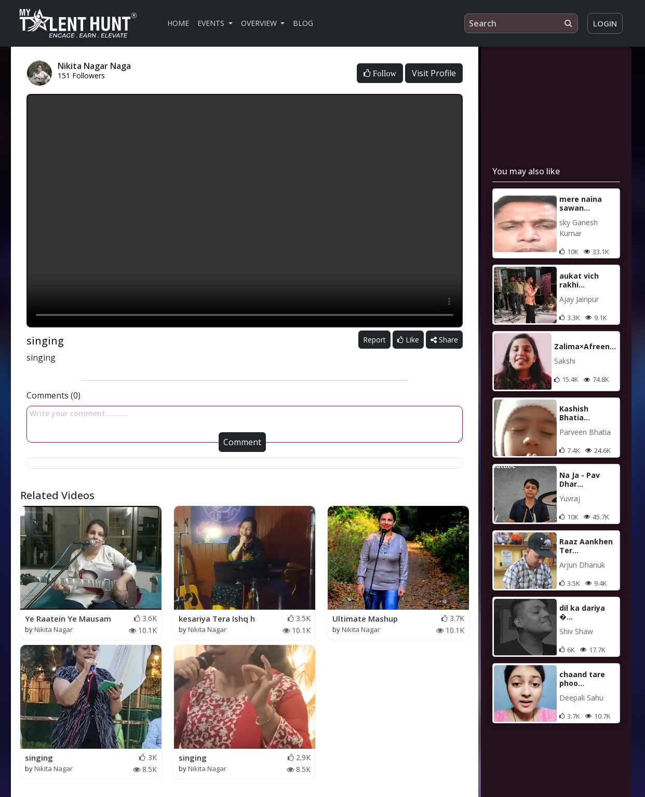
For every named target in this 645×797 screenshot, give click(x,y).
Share (444, 340)
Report (374, 340)
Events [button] (211, 23)
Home (178, 23)
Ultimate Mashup (365, 618)
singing (39, 757)
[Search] (521, 23)
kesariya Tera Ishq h (217, 618)
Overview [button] (260, 23)
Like (408, 340)
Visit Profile (434, 73)
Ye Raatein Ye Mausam (68, 618)
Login (605, 23)
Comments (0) (53, 395)
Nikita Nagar (53, 629)
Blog (303, 23)
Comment (242, 442)
